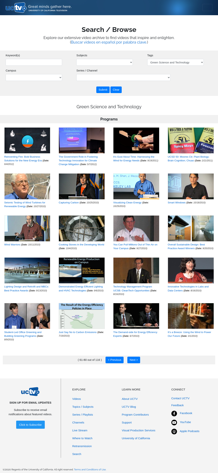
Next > (134, 359)
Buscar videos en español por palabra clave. (109, 42)
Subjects (81, 55)
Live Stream (79, 430)
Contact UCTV (180, 398)
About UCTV (130, 398)
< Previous (114, 359)
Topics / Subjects (82, 406)
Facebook (186, 413)
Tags (150, 55)
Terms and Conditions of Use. (90, 469)
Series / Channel (86, 70)
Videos (76, 398)
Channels (78, 422)
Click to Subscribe (30, 424)
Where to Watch (82, 438)
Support (127, 422)
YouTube (185, 422)
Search (76, 454)
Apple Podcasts (189, 431)
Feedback (177, 405)
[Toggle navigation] (207, 7)
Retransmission (82, 446)
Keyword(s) (13, 55)
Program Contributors (135, 414)
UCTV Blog (129, 406)
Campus (11, 70)
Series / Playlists (82, 414)
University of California (136, 438)
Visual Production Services (138, 430)
